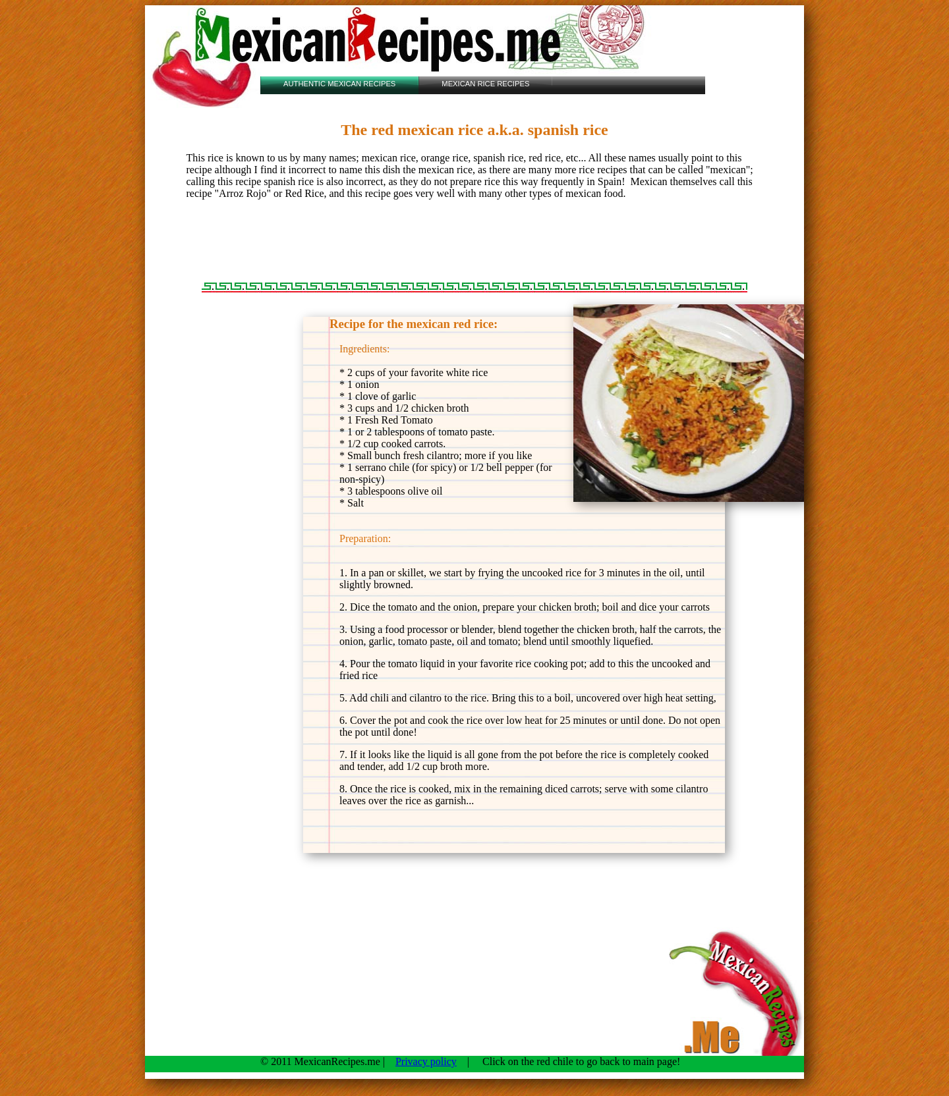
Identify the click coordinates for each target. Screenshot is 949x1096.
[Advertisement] (474, 241)
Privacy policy (426, 1061)
